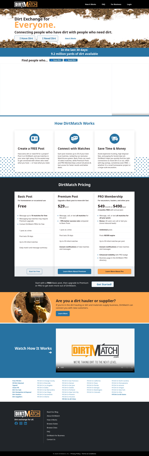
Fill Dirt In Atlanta (43, 397)
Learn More (62, 313)
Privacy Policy (76, 454)
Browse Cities (52, 428)
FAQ (103, 4)
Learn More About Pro (114, 271)
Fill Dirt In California (93, 381)
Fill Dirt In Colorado (93, 392)
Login (129, 4)
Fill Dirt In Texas (92, 383)
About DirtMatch (53, 416)
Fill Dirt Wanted (18, 383)
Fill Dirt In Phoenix (68, 394)
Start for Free (34, 271)
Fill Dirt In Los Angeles (44, 385)
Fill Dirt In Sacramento (44, 394)
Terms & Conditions (89, 454)
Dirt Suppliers (17, 397)
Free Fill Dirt (16, 381)
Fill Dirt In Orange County (46, 381)
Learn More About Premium (74, 271)
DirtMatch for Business (56, 435)
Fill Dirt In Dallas (42, 388)
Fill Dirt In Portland (68, 390)
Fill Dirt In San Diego (44, 392)
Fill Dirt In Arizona (118, 385)
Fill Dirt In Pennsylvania (120, 383)
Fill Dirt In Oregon (118, 388)
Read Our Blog (52, 412)
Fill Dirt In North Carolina (120, 381)
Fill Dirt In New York (118, 390)
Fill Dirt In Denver (68, 383)
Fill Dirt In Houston (68, 397)
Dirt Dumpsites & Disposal (21, 392)
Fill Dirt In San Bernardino (46, 390)
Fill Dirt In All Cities (69, 399)
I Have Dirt (25, 38)
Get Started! (103, 284)
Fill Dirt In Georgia (93, 388)
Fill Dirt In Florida (93, 385)
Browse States (52, 424)
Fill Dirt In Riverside (43, 383)
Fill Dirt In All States (119, 394)
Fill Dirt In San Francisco (70, 381)
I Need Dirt (47, 38)
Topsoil (14, 385)
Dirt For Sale (16, 390)
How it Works (90, 4)
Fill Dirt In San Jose (68, 385)
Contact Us (51, 439)
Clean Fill (15, 388)
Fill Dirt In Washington (94, 390)
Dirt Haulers (16, 394)
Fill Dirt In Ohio (117, 392)
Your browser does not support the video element (95, 350)
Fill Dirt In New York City (70, 392)
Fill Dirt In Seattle (68, 388)
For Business (116, 4)
